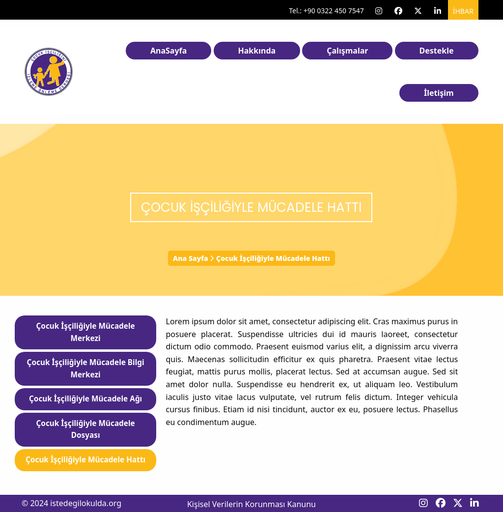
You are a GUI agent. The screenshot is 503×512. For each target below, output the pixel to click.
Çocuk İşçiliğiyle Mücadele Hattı (85, 460)
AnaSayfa (168, 50)
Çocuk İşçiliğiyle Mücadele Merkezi (85, 332)
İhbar (463, 11)
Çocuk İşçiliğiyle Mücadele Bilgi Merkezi (85, 368)
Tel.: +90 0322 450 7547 (326, 10)
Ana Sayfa (190, 258)
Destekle (436, 50)
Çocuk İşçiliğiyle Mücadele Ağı (85, 399)
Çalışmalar (347, 50)
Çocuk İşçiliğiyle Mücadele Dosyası (85, 429)
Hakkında (257, 50)
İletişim (439, 92)
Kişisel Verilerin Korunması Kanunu (251, 504)
